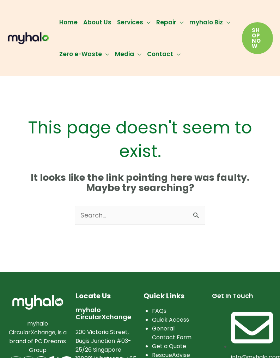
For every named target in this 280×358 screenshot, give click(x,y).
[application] (147, 22)
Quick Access (170, 320)
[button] (257, 38)
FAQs (159, 311)
